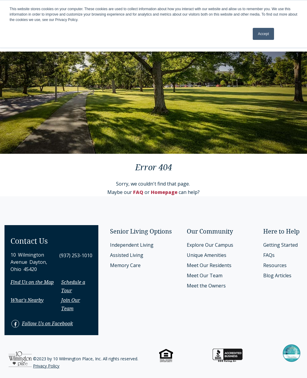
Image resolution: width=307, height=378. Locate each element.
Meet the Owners (206, 285)
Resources (275, 265)
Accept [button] (263, 34)
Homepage (164, 192)
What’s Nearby (26, 300)
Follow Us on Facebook (47, 323)
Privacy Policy (46, 366)
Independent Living (132, 245)
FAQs (269, 255)
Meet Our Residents (209, 265)
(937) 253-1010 (75, 255)
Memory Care (125, 265)
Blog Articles (277, 275)
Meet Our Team (204, 275)
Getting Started (280, 245)
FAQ (138, 192)
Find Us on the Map (32, 282)
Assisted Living (126, 255)
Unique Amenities (206, 255)
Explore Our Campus (210, 245)
